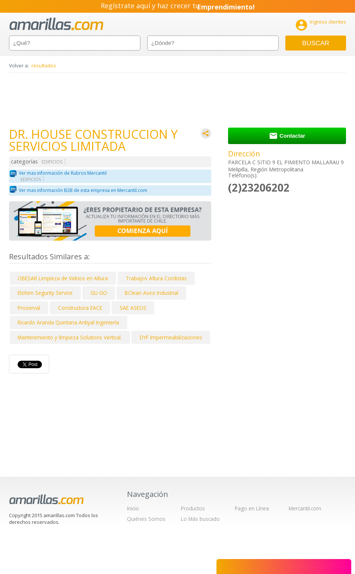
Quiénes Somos (146, 518)
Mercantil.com (305, 508)
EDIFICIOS (52, 162)
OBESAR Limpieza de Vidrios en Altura (63, 278)
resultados (43, 65)
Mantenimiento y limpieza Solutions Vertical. (70, 337)
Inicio (133, 508)
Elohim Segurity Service (45, 292)
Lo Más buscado (200, 518)
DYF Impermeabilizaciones (171, 337)
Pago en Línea (252, 508)
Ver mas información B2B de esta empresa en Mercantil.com (83, 190)
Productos (193, 508)
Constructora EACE (80, 307)
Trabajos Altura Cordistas (156, 278)
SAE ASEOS (133, 307)
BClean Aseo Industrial (151, 292)
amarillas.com (56, 24)
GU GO (99, 292)
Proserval (29, 307)
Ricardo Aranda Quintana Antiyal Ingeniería (68, 322)
